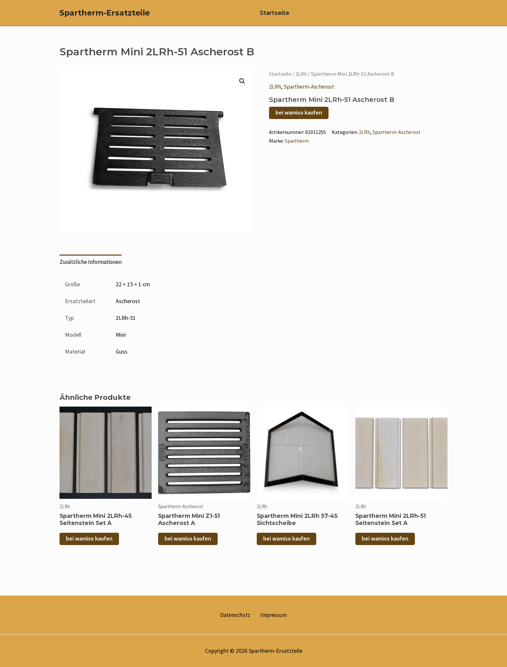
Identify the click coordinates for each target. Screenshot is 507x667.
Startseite (271, 16)
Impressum (271, 615)
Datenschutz (237, 615)
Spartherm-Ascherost (310, 93)
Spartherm (297, 147)
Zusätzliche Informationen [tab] (91, 268)
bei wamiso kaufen (298, 119)
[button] (242, 87)
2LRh (302, 80)
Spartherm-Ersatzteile (104, 16)
